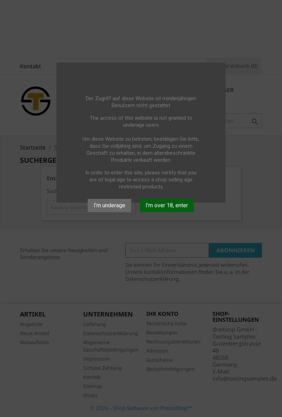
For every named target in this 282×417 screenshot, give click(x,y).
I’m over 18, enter (167, 205)
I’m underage (109, 205)
